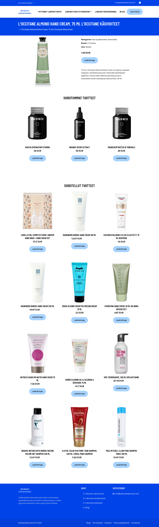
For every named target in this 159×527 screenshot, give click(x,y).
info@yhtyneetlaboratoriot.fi (125, 3)
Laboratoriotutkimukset (95, 498)
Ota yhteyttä (97, 523)
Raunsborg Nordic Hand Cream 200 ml (37, 306)
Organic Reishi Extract (79, 147)
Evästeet (108, 523)
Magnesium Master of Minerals (121, 147)
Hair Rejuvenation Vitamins (37, 147)
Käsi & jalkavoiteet (99, 39)
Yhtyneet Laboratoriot (94, 493)
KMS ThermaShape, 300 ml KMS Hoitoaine (121, 377)
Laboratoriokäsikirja (105, 12)
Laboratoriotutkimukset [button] (78, 12)
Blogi (122, 12)
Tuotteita (134, 12)
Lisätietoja (89, 60)
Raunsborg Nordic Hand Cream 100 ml (79, 235)
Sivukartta (135, 523)
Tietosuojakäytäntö (121, 523)
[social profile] (35, 3)
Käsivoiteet (112, 39)
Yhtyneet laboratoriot (50, 12)
